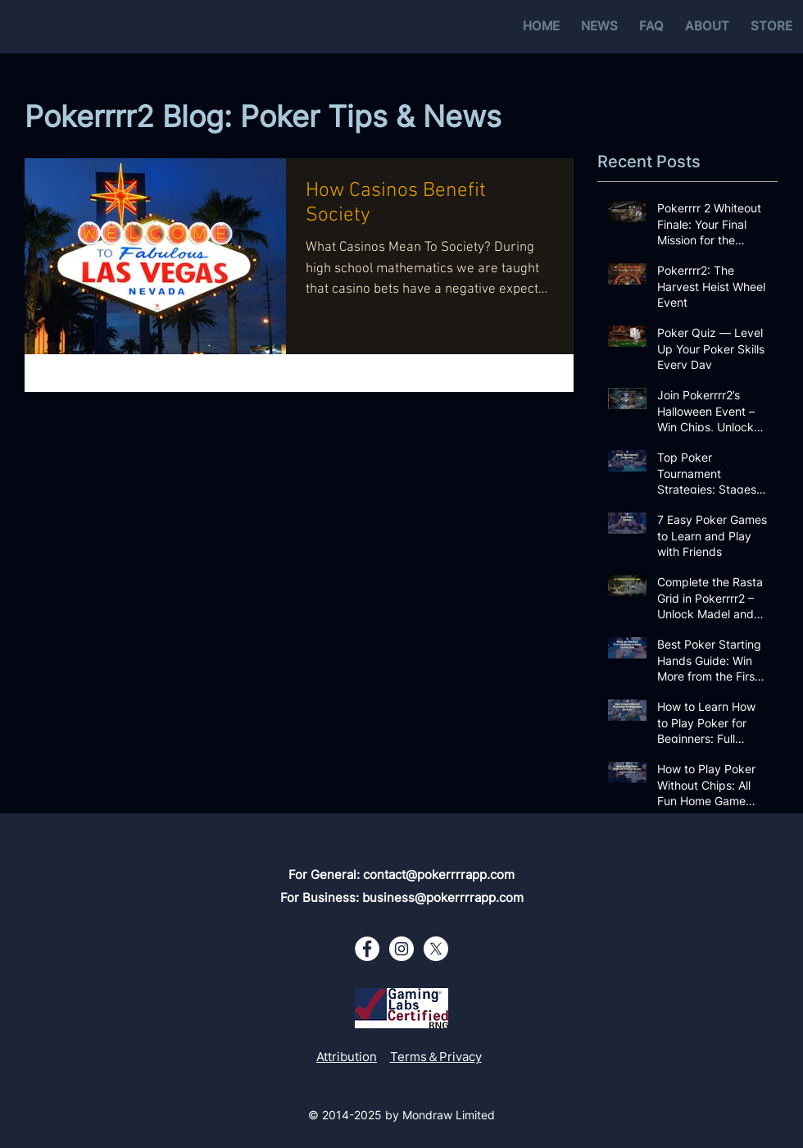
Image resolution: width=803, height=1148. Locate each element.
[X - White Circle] (436, 948)
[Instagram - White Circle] (401, 948)
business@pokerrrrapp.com (443, 897)
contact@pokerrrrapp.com (439, 874)
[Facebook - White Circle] (367, 948)
